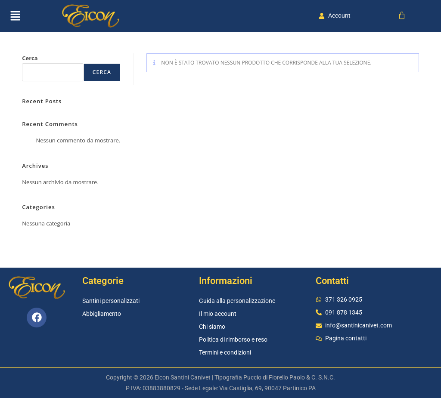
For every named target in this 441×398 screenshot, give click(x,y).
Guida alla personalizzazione (237, 300)
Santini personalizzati (111, 300)
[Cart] (402, 15)
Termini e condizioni (225, 352)
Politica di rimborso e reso (233, 339)
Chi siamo (212, 326)
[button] (15, 16)
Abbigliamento (101, 313)
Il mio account (217, 313)
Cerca (29, 58)
